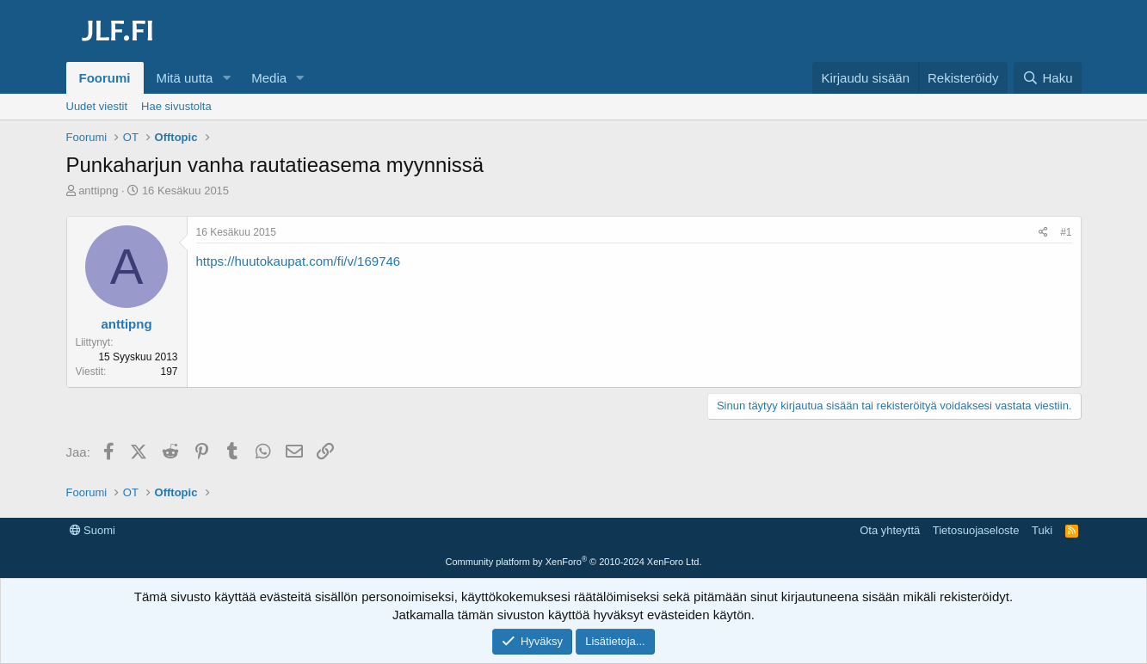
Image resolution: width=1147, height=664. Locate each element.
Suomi (92, 530)
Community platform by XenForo (574, 561)
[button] (226, 78)
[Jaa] (1043, 233)
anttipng (98, 190)
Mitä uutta (185, 78)
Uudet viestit (97, 106)
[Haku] (1047, 78)
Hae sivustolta (176, 106)
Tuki (1042, 530)
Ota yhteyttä (890, 530)
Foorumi (105, 78)
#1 (1065, 232)
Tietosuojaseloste (976, 530)
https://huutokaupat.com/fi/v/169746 (298, 261)
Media (269, 78)
